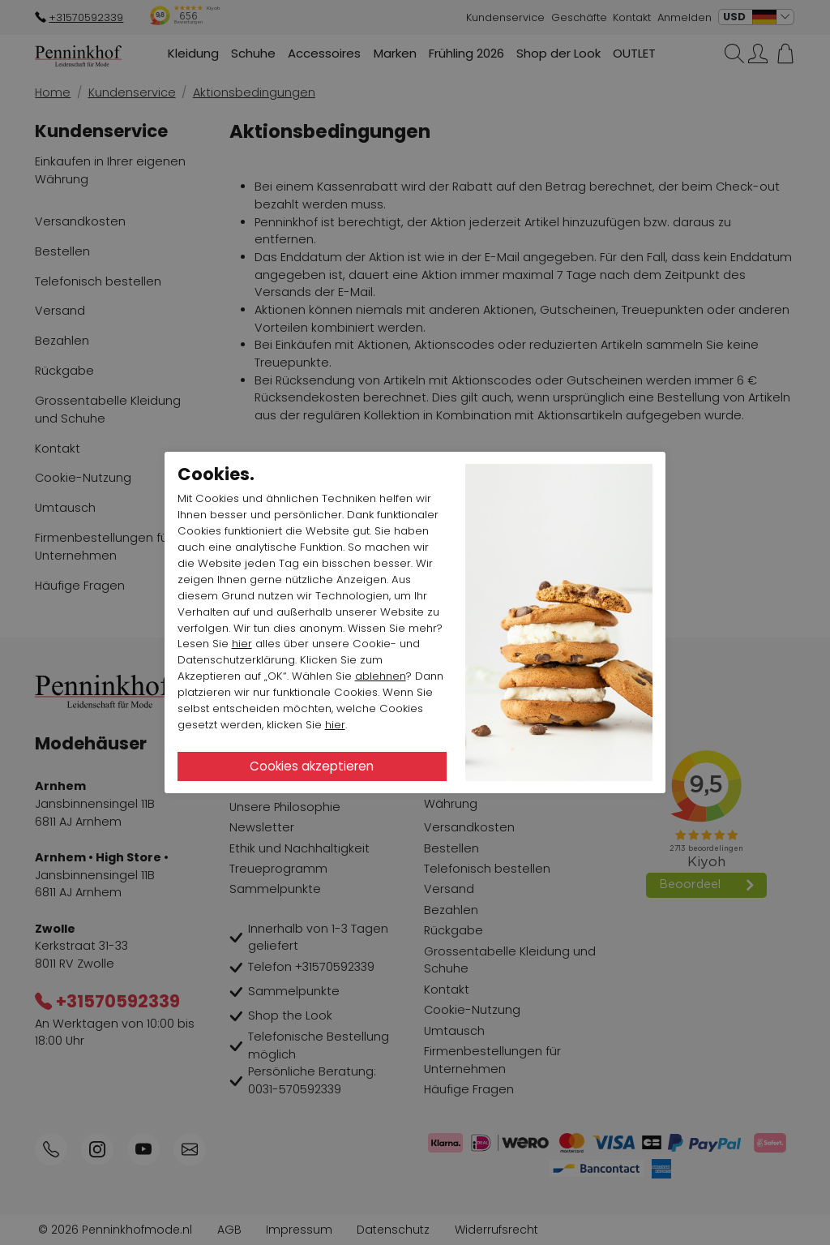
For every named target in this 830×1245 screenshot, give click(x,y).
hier (242, 643)
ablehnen (380, 676)
